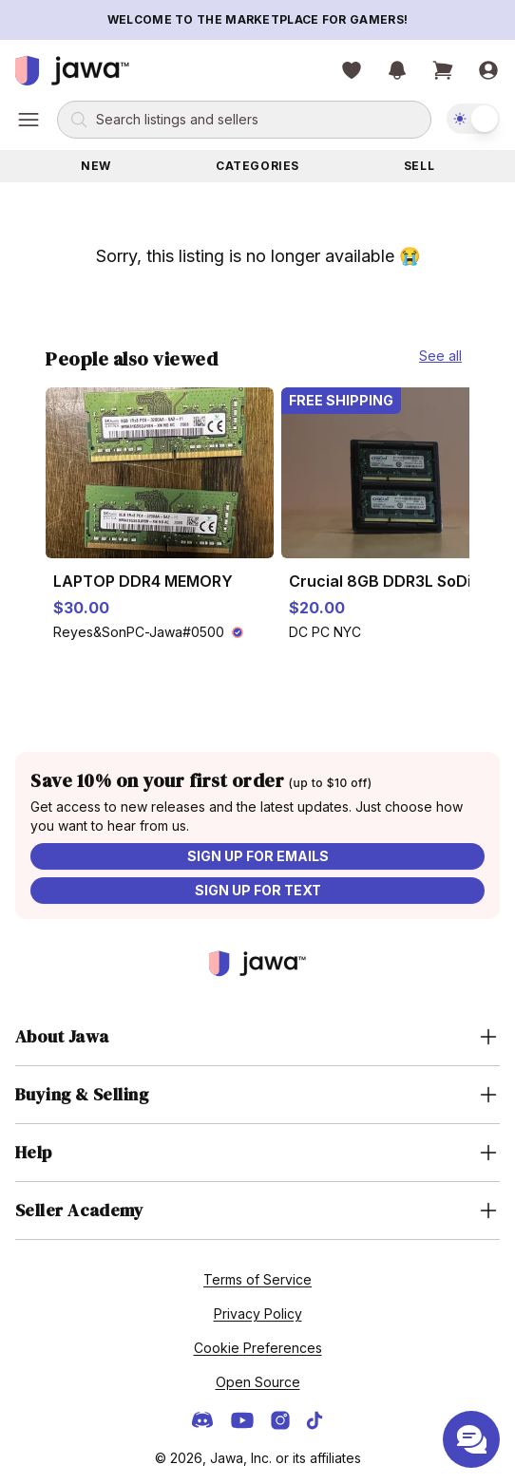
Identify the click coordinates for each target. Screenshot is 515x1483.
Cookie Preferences (258, 1348)
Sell (419, 166)
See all (440, 355)
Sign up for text (258, 890)
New (96, 166)
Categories (257, 166)
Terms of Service (257, 1279)
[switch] (473, 118)
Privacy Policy (258, 1313)
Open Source (258, 1382)
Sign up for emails (258, 856)
